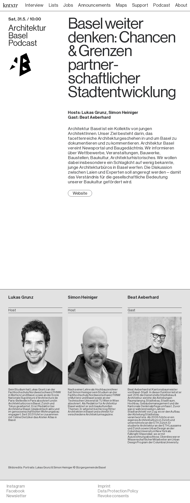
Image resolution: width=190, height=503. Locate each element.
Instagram (16, 486)
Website (80, 193)
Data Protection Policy (119, 491)
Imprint (104, 486)
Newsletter (17, 495)
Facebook (16, 491)
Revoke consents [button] (114, 495)
